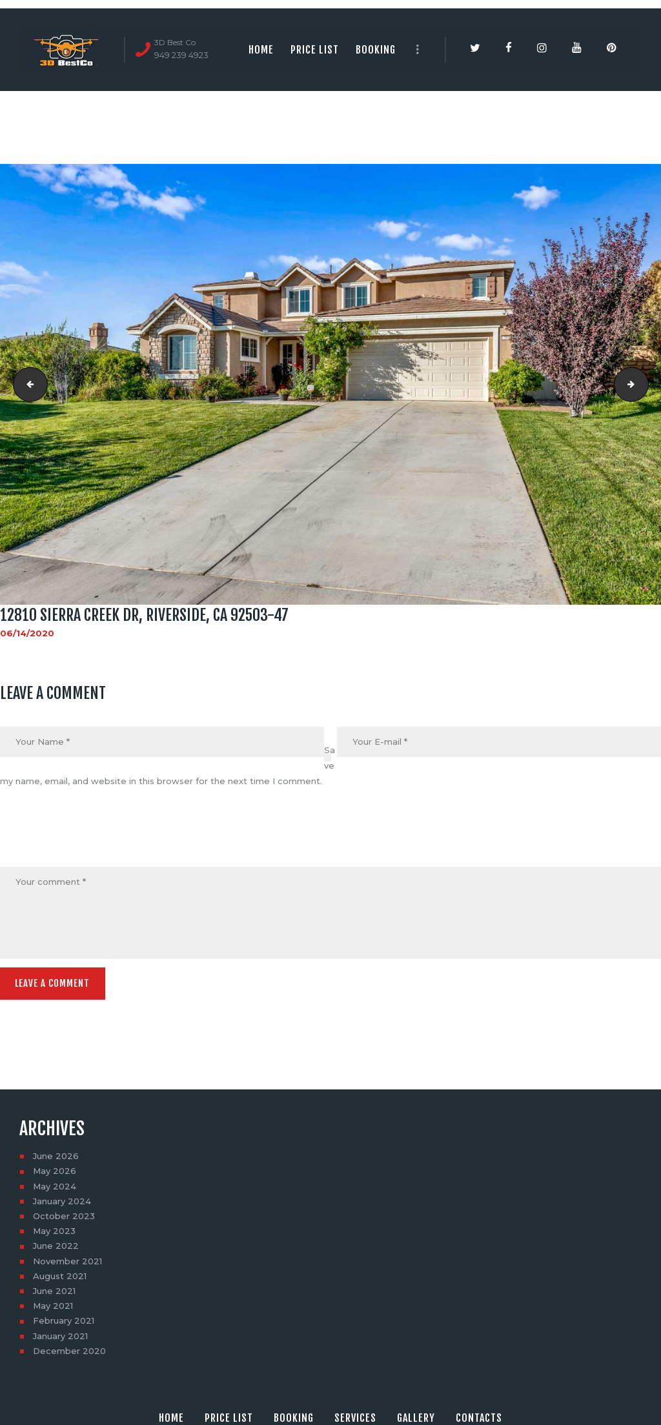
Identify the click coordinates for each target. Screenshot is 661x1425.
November (67, 1258)
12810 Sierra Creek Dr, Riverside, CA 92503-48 (644, 384)
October (64, 1214)
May (54, 1169)
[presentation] (98, 835)
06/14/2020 (27, 633)
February (63, 1318)
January (62, 1199)
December (69, 1349)
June (56, 1154)
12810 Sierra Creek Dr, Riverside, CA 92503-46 (26, 384)
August (59, 1274)
